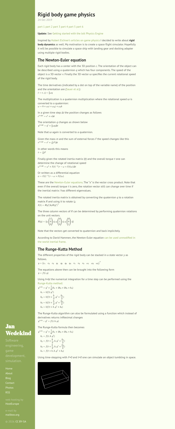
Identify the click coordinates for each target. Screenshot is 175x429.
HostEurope (12, 404)
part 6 (79, 26)
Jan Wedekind (18, 330)
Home (8, 368)
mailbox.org (12, 414)
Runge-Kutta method (50, 283)
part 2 (49, 26)
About (8, 373)
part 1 (41, 26)
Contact (9, 383)
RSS (7, 392)
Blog (8, 378)
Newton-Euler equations (68, 182)
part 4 (64, 26)
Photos (9, 387)
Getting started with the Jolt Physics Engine (77, 33)
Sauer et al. (72, 89)
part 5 (72, 26)
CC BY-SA (20, 421)
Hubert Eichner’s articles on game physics (75, 40)
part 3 (56, 26)
